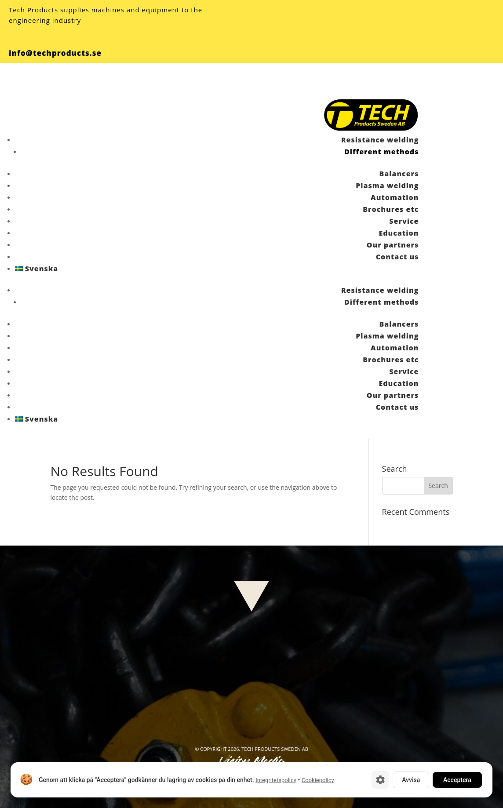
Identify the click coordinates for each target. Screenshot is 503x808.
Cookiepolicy (318, 780)
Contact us (397, 257)
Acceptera (457, 779)
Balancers (399, 173)
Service (404, 221)
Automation (395, 197)
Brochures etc (391, 209)
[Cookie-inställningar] (380, 780)
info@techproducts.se (55, 53)
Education (399, 233)
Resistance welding (380, 140)
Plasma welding (387, 185)
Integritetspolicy (275, 780)
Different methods (381, 152)
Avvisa (411, 779)
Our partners (393, 245)
